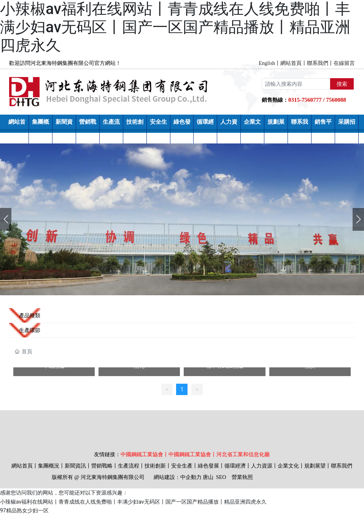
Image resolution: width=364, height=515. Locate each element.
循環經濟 (235, 466)
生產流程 (128, 466)
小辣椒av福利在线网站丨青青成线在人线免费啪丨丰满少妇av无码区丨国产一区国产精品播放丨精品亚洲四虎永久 (175, 27)
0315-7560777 (305, 100)
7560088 (336, 100)
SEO (221, 477)
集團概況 (48, 466)
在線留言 (344, 63)
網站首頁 (291, 63)
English (267, 63)
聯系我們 (317, 63)
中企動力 (191, 477)
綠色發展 (208, 466)
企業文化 (288, 466)
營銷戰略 (102, 466)
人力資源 (261, 466)
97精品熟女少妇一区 (24, 510)
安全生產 (181, 466)
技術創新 (155, 466)
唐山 (208, 477)
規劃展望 (315, 466)
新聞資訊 (75, 466)
